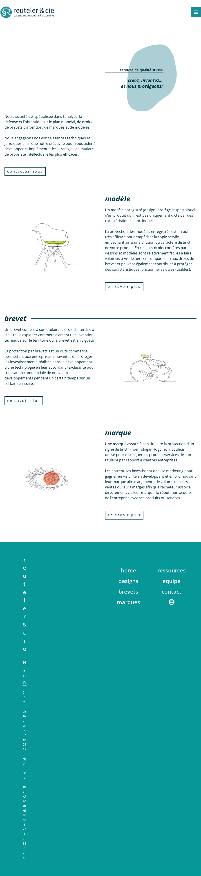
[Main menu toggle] (196, 12)
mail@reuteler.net (24, 806)
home (128, 570)
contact (171, 591)
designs (128, 581)
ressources (171, 570)
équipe (172, 581)
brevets (128, 591)
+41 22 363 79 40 (24, 843)
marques (128, 602)
